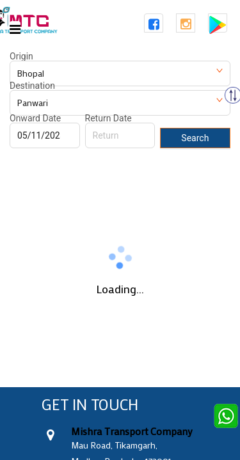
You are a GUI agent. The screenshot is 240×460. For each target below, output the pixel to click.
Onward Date (35, 118)
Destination (32, 85)
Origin (21, 56)
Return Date (108, 118)
